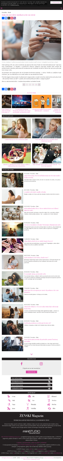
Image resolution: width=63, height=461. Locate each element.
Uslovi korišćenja (48, 457)
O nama (19, 442)
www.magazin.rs (24, 451)
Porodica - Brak (34, 173)
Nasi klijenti (36, 442)
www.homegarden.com (29, 453)
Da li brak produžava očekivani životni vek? (37, 323)
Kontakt (43, 442)
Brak (9, 12)
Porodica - (5, 12)
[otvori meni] (1, 8)
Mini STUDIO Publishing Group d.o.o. (11, 437)
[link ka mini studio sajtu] (31, 433)
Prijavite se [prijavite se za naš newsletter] (31, 372)
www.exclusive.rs (50, 451)
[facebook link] (21, 364)
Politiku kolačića (14, 5)
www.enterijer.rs (15, 453)
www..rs (29, 449)
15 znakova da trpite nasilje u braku (35, 192)
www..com (40, 449)
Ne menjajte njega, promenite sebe (35, 274)
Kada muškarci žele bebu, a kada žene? (36, 257)
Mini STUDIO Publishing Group (31, 459)
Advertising (26, 442)
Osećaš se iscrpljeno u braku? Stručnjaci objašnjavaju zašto (42, 225)
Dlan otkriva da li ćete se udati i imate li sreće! (38, 241)
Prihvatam (56, 2)
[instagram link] (41, 364)
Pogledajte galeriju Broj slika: (55, 40)
